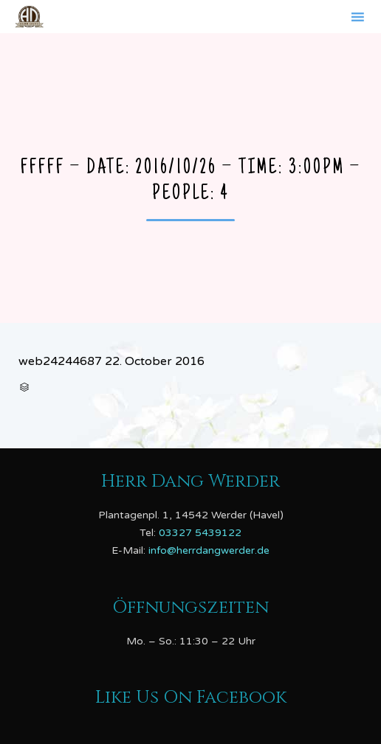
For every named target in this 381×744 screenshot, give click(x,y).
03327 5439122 (200, 532)
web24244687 (60, 361)
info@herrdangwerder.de (209, 550)
